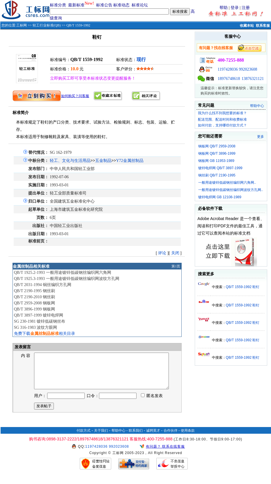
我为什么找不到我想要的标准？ (222, 113)
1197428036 (227, 69)
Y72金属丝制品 (130, 160)
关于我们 (101, 437)
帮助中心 (257, 106)
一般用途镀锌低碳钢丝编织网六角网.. (227, 183)
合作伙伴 (171, 437)
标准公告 (104, 5)
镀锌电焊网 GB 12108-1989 (219, 197)
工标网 (21, 25)
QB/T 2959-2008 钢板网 (34, 303)
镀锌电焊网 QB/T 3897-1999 (220, 168)
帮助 (223, 8)
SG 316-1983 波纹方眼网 (35, 327)
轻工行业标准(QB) (47, 25)
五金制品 (103, 160)
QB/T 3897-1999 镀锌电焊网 (38, 315)
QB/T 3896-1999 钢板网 (34, 309)
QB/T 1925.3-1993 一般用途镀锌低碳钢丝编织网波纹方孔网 (66, 278)
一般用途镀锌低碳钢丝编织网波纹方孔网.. (230, 190)
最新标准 (76, 5)
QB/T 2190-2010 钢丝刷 (34, 297)
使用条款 (188, 437)
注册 (246, 8)
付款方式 (84, 437)
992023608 (248, 69)
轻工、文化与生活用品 (70, 160)
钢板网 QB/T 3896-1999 (216, 153)
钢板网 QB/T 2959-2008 (216, 146)
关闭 (175, 253)
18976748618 (228, 78)
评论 (162, 253)
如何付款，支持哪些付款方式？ (222, 125)
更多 (260, 137)
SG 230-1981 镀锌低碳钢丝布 (39, 321)
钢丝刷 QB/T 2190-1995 (216, 175)
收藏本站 (247, 26)
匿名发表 (152, 403)
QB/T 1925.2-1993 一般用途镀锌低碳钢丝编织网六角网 (62, 272)
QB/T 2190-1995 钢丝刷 (34, 291)
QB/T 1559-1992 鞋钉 (243, 287)
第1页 (175, 266)
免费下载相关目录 (44, 333)
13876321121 (253, 78)
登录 (235, 8)
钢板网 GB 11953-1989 (216, 161)
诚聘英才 (153, 437)
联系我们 (136, 437)
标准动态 (121, 5)
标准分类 (58, 5)
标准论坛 (140, 5)
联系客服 (263, 26)
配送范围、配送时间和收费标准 (222, 119)
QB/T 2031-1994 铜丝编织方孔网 (42, 285)
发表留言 (22, 347)
